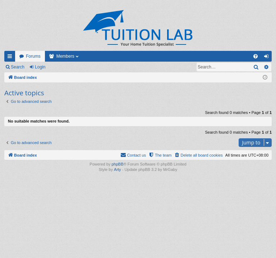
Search (17, 67)
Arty (117, 169)
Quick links (11, 58)
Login (40, 67)
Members (65, 56)
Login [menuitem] (268, 58)
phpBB (117, 164)
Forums (33, 56)
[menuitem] (255, 56)
